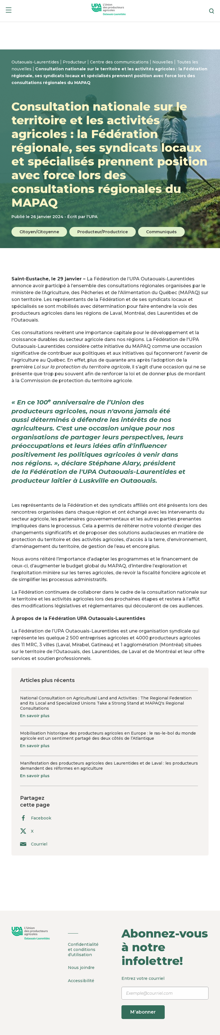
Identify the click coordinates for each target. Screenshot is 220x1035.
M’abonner (143, 1012)
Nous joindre (81, 967)
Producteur (75, 62)
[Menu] (8, 11)
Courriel (33, 843)
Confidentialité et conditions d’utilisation (83, 949)
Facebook (35, 818)
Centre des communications (120, 62)
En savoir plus (35, 715)
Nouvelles (163, 62)
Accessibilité (81, 980)
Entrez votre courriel (165, 997)
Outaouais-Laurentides (35, 62)
